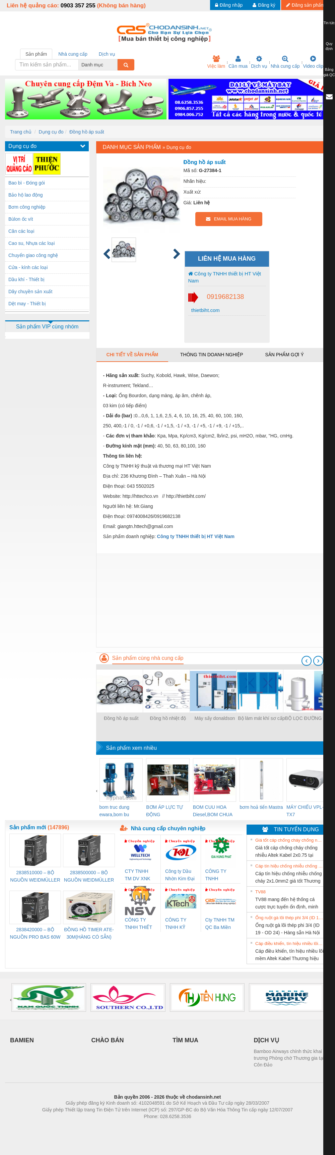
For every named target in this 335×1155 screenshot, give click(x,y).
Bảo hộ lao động (25, 195)
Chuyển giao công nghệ (33, 255)
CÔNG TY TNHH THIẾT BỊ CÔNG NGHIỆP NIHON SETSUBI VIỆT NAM (140, 924)
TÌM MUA (185, 1040)
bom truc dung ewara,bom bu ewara (114, 811)
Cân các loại (21, 231)
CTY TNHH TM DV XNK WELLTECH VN (137, 875)
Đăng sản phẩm (305, 5)
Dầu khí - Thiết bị (26, 279)
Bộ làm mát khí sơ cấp (261, 718)
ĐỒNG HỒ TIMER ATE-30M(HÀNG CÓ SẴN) (89, 933)
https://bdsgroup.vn (159, 1126)
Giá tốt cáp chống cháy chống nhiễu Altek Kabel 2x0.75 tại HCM (289, 840)
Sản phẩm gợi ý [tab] (284, 354)
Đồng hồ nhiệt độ (168, 718)
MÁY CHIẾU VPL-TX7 (305, 810)
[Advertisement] (213, 600)
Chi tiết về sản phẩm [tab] (132, 354)
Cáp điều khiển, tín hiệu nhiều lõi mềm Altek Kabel (289, 943)
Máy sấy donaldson (214, 718)
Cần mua (238, 62)
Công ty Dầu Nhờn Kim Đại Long (180, 875)
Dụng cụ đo (51, 132)
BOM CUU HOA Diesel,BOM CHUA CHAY (212, 811)
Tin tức (329, 23)
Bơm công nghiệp (26, 207)
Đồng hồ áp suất (86, 132)
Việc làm (216, 62)
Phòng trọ (125, 1126)
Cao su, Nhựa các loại (31, 243)
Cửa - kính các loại (28, 267)
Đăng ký (264, 5)
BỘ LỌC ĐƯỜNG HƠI (308, 718)
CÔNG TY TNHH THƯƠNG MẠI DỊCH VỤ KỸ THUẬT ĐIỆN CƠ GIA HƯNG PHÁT (220, 875)
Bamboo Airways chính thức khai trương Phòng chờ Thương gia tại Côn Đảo (289, 1058)
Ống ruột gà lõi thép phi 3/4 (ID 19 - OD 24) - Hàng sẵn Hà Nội (289, 917)
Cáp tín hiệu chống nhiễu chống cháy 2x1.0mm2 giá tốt (289, 866)
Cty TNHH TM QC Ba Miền (219, 923)
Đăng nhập (229, 5)
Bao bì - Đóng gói (26, 183)
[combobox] (115, 64)
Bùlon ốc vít (20, 219)
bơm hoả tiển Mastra (261, 807)
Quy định (329, 46)
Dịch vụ (259, 62)
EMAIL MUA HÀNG (228, 218)
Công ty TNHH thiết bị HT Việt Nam (224, 277)
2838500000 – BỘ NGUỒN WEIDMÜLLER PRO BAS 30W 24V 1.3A (89, 877)
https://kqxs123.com (199, 1126)
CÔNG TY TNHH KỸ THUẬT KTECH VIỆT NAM (178, 924)
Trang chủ (20, 132)
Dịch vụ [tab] (107, 54)
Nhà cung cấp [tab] (72, 54)
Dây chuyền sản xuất (30, 291)
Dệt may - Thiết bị (27, 303)
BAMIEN (22, 1040)
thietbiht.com (205, 310)
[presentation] (307, 661)
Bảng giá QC (329, 72)
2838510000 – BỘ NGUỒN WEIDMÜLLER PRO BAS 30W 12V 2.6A (35, 877)
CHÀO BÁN (107, 1040)
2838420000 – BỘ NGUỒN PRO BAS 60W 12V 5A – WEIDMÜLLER (35, 934)
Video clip (313, 62)
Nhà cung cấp (285, 62)
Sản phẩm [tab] (36, 54)
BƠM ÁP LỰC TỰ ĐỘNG (164, 810)
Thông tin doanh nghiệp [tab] (211, 354)
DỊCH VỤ (266, 1040)
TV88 (260, 891)
